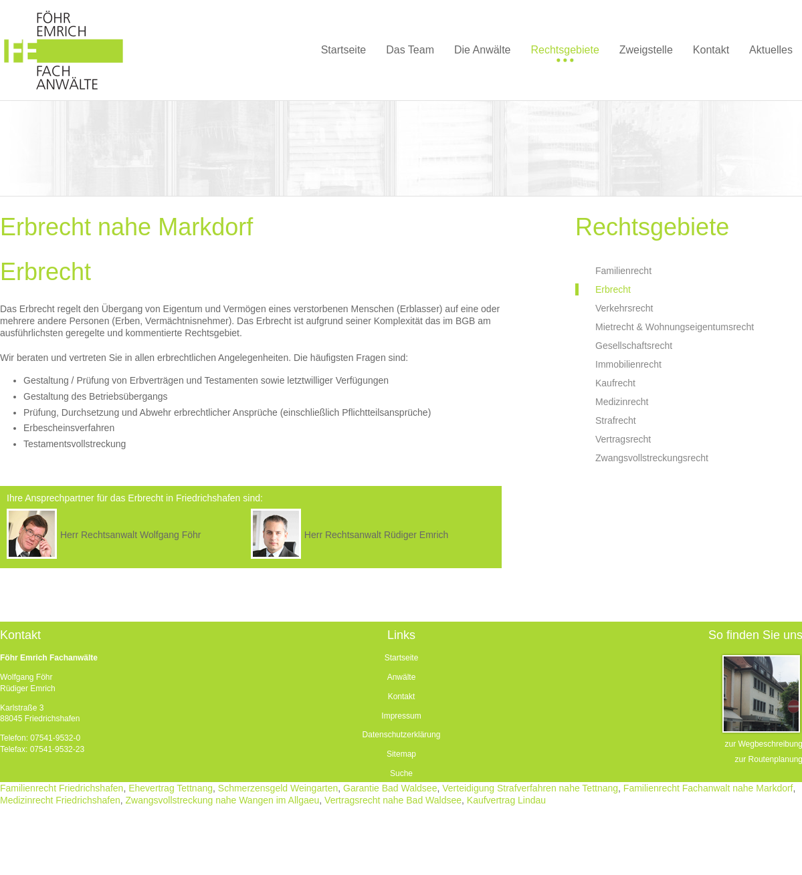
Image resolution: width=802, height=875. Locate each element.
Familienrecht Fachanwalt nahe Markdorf (708, 788)
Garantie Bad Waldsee (390, 788)
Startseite (402, 657)
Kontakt (401, 696)
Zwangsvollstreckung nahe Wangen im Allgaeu (223, 800)
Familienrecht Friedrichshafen (61, 788)
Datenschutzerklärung (402, 734)
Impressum (401, 716)
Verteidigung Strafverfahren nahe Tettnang (530, 788)
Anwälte (401, 677)
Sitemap (401, 754)
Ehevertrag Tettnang (170, 788)
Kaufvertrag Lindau (506, 800)
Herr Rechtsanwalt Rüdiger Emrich (376, 534)
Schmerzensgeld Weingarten (278, 788)
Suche (401, 773)
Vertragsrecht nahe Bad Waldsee (393, 800)
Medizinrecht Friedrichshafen (60, 800)
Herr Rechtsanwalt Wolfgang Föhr (130, 534)
